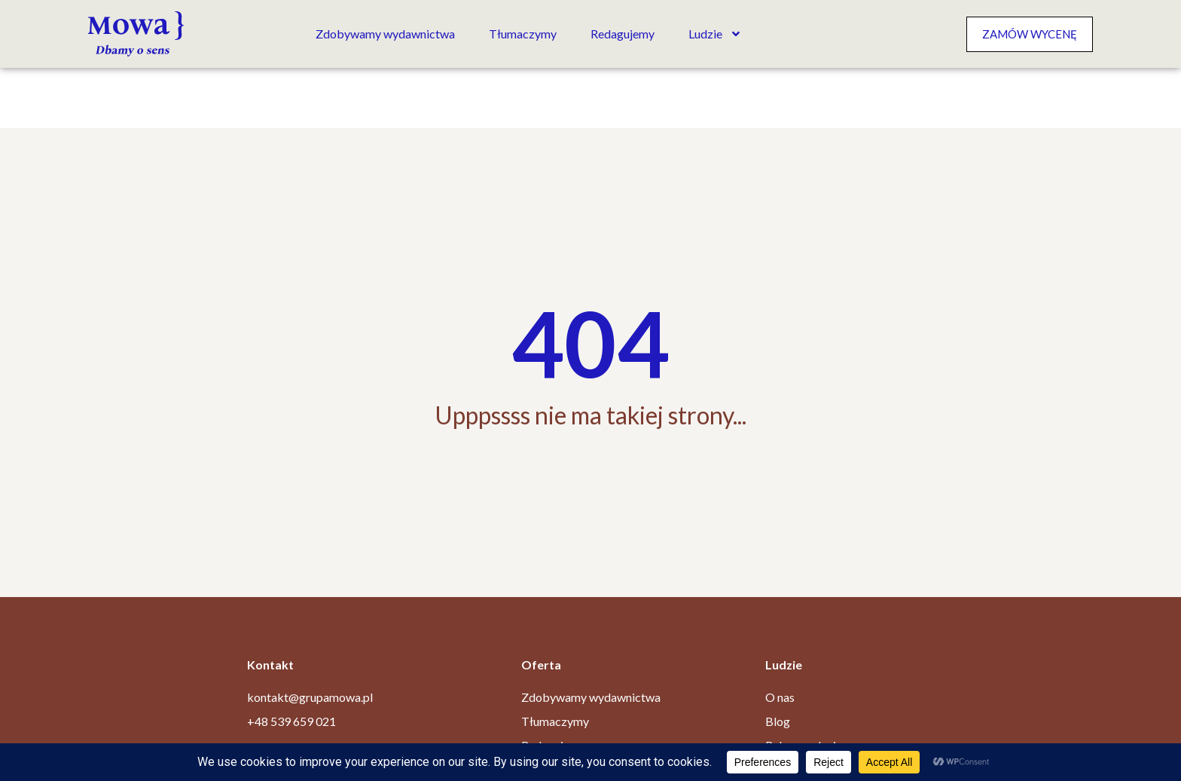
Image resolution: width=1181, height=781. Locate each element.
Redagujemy (622, 33)
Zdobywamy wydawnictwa (385, 33)
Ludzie (715, 33)
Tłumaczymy (523, 33)
